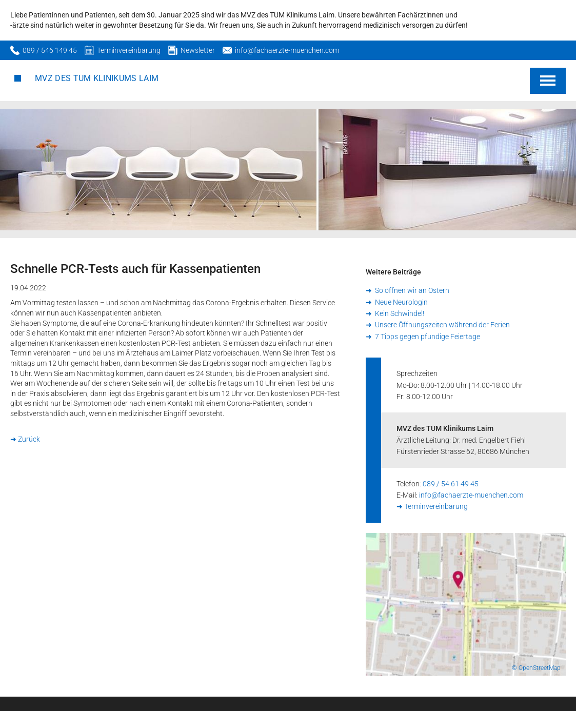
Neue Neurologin (400, 302)
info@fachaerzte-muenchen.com (287, 50)
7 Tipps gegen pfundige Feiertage (426, 336)
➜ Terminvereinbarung (432, 506)
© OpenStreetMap (536, 668)
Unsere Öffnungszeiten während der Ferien (441, 325)
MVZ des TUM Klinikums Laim (96, 78)
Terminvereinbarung (129, 50)
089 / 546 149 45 (50, 50)
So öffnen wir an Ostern (411, 290)
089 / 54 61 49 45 (451, 484)
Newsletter (198, 50)
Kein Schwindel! (398, 313)
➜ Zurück (25, 439)
